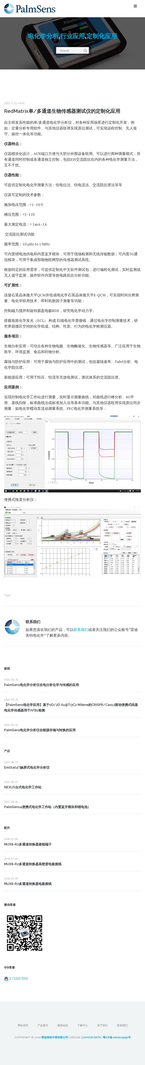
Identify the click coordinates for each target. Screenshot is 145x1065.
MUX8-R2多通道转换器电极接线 (28, 884)
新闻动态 (62, 1025)
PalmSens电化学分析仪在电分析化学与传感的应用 (41, 685)
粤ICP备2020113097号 (117, 1037)
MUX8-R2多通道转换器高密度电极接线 (32, 864)
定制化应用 (101, 36)
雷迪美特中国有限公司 (54, 1037)
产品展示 (42, 1025)
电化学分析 (43, 36)
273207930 (16, 978)
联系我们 (33, 622)
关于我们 (102, 1025)
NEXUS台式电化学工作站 (22, 787)
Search (85, 50)
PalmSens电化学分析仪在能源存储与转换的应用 (40, 730)
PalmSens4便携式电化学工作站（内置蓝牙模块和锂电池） (47, 807)
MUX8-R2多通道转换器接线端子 (28, 844)
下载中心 (82, 1025)
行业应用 (72, 36)
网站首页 (23, 1025)
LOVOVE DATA (91, 1037)
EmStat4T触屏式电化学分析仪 (27, 767)
